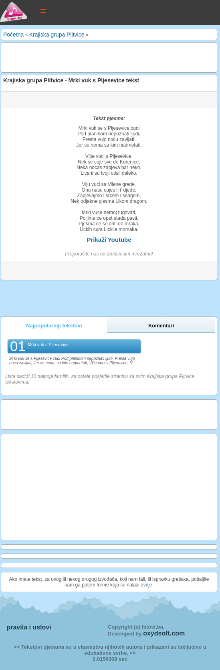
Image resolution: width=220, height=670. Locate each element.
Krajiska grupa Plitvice (57, 34)
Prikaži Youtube (109, 239)
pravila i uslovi (28, 627)
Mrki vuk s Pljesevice (48, 344)
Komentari (161, 326)
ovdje (146, 585)
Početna (13, 34)
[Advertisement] (97, 57)
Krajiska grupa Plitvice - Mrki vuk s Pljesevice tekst (71, 80)
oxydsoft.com (164, 633)
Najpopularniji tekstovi (54, 326)
